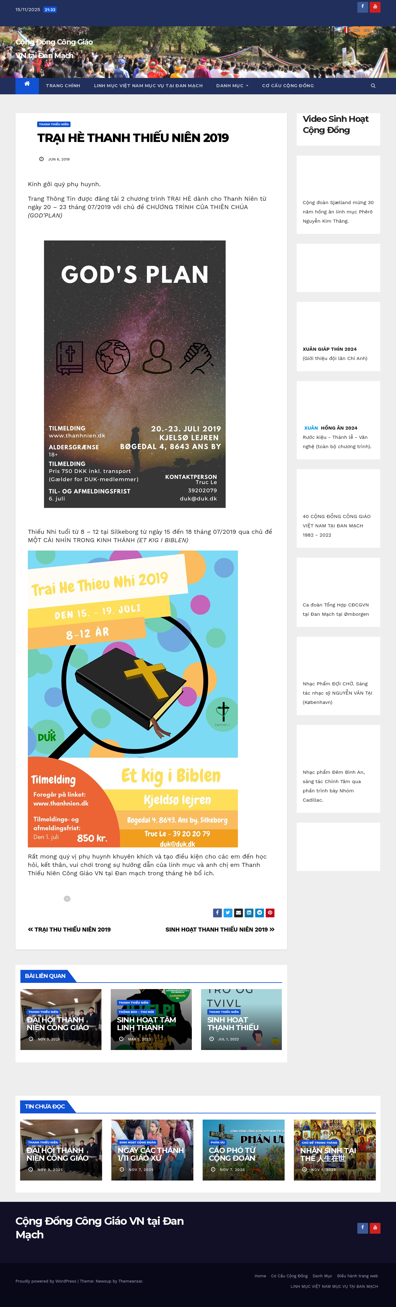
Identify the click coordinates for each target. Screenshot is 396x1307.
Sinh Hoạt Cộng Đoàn (137, 1142)
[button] (373, 85)
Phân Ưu (218, 1142)
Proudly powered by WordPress (46, 1281)
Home (260, 1276)
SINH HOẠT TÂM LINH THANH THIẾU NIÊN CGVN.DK (146, 1031)
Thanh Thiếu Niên (54, 124)
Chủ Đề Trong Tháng (319, 1142)
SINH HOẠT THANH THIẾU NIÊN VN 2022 (233, 1027)
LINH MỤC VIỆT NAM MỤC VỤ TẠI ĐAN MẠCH (148, 85)
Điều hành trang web (357, 1276)
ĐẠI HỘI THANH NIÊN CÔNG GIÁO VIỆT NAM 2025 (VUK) (58, 1031)
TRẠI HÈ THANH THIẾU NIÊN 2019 (133, 138)
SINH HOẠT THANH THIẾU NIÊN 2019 (220, 929)
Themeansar (130, 1281)
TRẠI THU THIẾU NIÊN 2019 (69, 929)
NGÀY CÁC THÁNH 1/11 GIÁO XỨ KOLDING (151, 1158)
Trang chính (63, 85)
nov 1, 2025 (323, 1170)
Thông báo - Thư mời (136, 1011)
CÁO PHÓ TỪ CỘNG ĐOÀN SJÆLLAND (232, 1158)
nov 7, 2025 (141, 1170)
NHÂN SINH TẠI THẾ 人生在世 (328, 1154)
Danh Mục (232, 85)
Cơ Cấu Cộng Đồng (288, 85)
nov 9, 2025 (50, 1170)
